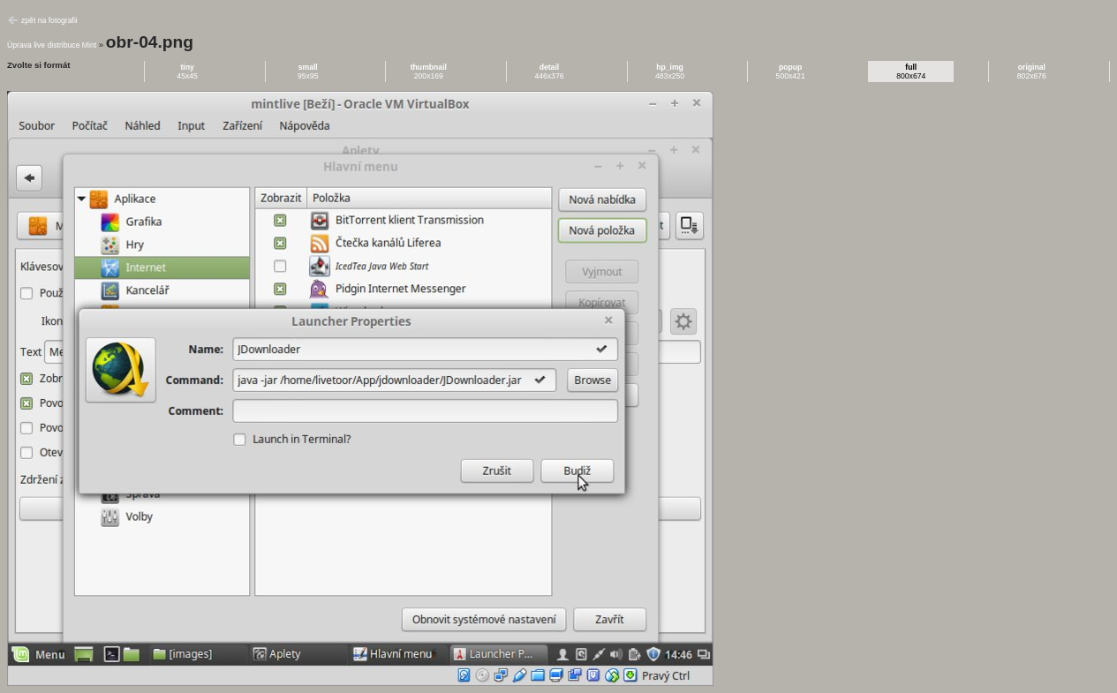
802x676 (1031, 71)
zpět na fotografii (49, 20)
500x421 (790, 71)
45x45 (187, 71)
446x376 (548, 71)
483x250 (669, 71)
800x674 (910, 71)
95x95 (308, 71)
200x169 (429, 71)
